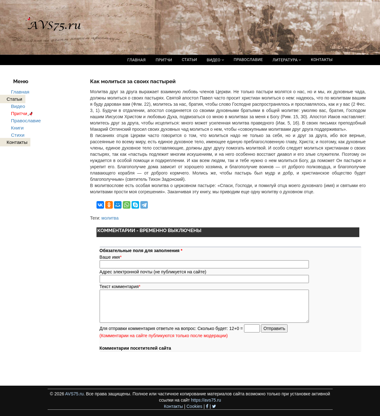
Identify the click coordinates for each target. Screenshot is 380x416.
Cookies (194, 406)
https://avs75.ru (206, 400)
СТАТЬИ (189, 59)
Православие (26, 120)
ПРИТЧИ (164, 60)
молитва (110, 218)
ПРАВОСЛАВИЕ (248, 59)
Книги (17, 127)
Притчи (22, 113)
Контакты (173, 406)
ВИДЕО (215, 60)
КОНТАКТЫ (321, 59)
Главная (20, 91)
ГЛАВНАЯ (136, 60)
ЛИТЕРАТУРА (287, 60)
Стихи (17, 135)
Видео (18, 106)
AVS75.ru (74, 393)
